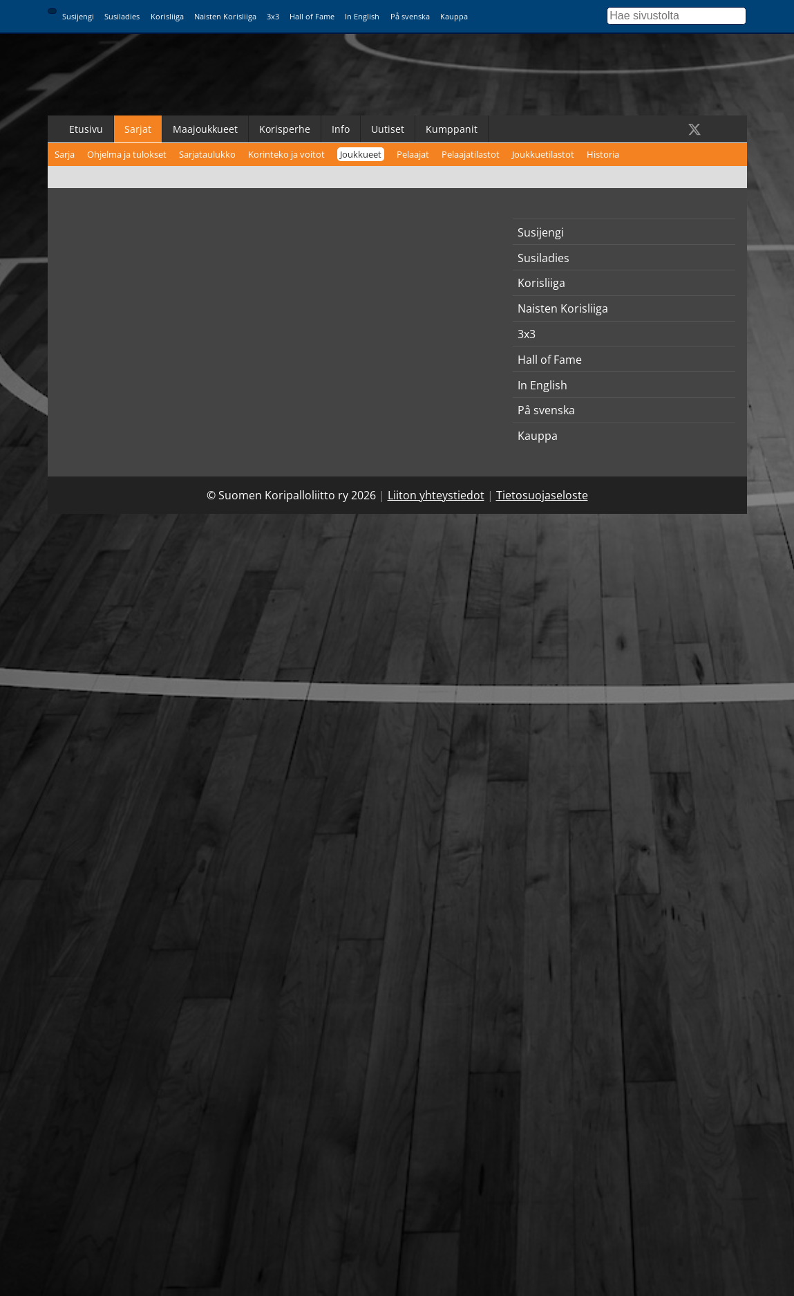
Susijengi (78, 16)
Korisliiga (167, 16)
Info (341, 129)
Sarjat (137, 129)
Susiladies (122, 16)
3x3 (273, 16)
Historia (603, 154)
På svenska (410, 16)
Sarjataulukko (207, 154)
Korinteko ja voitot (286, 154)
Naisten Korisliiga (225, 16)
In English (362, 16)
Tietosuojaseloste (542, 495)
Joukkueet (360, 154)
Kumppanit (452, 129)
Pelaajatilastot (471, 154)
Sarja (65, 154)
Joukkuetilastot (543, 154)
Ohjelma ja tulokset (127, 154)
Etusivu (86, 129)
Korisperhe (284, 129)
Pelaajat (413, 154)
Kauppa (454, 16)
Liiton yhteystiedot (436, 495)
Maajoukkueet (205, 129)
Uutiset (387, 129)
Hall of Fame (312, 16)
